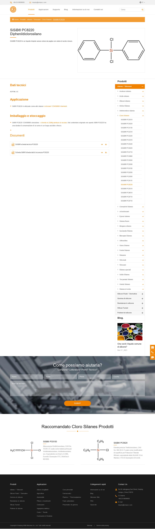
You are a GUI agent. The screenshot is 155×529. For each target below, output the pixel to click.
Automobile (40, 497)
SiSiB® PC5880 (126, 156)
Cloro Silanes (47, 19)
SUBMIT (77, 404)
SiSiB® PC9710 (126, 201)
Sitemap (89, 526)
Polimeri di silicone (124, 313)
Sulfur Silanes (124, 274)
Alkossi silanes (125, 101)
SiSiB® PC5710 (126, 152)
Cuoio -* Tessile (42, 512)
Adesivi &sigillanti (42, 490)
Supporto (56, 9)
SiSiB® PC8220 (59, 19)
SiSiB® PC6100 (126, 168)
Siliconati (123, 260)
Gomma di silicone (124, 298)
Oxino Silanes (124, 245)
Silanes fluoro (124, 221)
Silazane (123, 255)
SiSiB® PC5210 (126, 132)
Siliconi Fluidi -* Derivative (127, 294)
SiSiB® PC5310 (126, 140)
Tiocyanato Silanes (126, 279)
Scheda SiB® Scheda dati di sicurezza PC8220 (30, 152)
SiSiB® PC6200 (126, 172)
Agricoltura (40, 494)
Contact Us (122, 485)
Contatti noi (98, 9)
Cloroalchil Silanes (126, 207)
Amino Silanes (125, 106)
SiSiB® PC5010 (126, 119)
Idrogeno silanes (125, 226)
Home (16, 19)
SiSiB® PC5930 (126, 160)
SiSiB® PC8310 (126, 189)
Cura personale (68, 490)
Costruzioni (40, 505)
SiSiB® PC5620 (126, 148)
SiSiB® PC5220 (126, 136)
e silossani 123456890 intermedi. (55, 106)
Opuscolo (93, 505)
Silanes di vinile (125, 289)
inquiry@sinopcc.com (39, 2)
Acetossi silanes (125, 91)
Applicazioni (44, 9)
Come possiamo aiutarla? (78, 365)
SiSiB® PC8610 (126, 193)
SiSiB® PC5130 (126, 128)
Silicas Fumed (122, 308)
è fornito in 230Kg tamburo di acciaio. (54, 122)
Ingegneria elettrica (43, 509)
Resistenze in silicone (125, 303)
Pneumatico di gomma (70, 505)
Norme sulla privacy (103, 526)
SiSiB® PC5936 (126, 164)
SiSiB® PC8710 (126, 197)
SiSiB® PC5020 (126, 124)
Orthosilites (123, 240)
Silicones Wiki (95, 497)
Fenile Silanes (125, 250)
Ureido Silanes (125, 284)
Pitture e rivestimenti (43, 501)
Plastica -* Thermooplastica (72, 497)
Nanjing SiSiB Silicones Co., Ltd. (28, 526)
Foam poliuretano (68, 501)
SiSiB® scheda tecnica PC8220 (25, 144)
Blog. (66, 9)
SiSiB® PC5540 (126, 144)
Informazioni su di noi (81, 9)
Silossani (123, 265)
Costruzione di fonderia (44, 516)
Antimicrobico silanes (127, 111)
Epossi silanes (125, 216)
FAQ (91, 501)
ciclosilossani (124, 211)
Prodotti (31, 9)
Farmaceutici (67, 494)
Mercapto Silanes (126, 236)
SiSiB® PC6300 (126, 176)
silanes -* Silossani (34, 19)
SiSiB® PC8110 (126, 180)
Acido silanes (124, 96)
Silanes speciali (125, 270)
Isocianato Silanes (126, 231)
